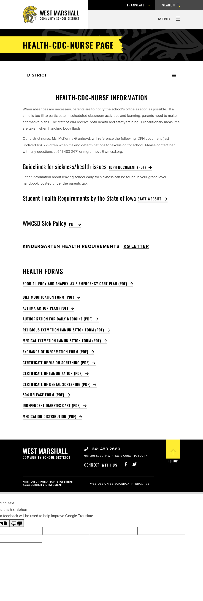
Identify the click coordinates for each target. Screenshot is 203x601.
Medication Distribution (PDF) (49, 416)
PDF (72, 224)
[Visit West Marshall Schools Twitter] (135, 463)
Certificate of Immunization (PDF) (53, 373)
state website (150, 199)
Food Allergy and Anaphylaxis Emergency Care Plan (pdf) (75, 283)
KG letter (136, 246)
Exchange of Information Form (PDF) (55, 351)
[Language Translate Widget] (140, 5)
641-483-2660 (105, 449)
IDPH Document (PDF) (127, 167)
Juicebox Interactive (132, 484)
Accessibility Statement (43, 485)
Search (168, 5)
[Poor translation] (16, 523)
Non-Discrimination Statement (48, 482)
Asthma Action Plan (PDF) (45, 308)
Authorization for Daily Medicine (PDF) (58, 319)
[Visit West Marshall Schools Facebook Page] (126, 463)
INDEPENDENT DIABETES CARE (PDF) (52, 405)
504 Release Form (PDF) (43, 394)
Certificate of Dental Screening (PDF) (57, 384)
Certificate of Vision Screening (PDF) (56, 362)
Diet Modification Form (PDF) (48, 297)
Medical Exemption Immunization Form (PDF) (62, 340)
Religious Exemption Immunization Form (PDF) (63, 330)
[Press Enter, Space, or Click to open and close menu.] (169, 19)
